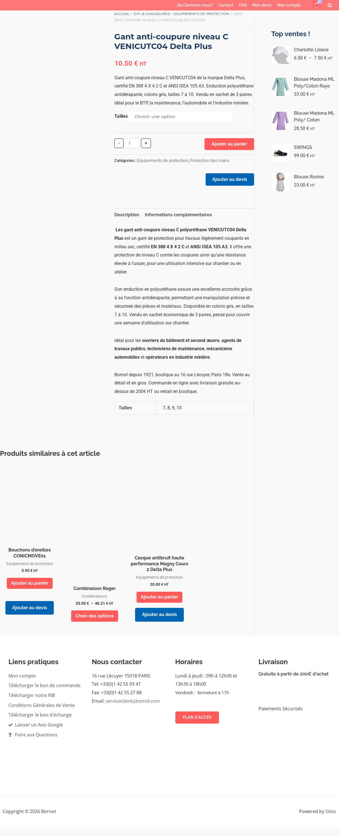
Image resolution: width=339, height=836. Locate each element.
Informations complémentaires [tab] (178, 218)
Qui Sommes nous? (195, 5)
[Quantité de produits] (131, 143)
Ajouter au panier (229, 144)
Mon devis (261, 5)
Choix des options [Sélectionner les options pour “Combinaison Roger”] (94, 623)
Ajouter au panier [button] (29, 587)
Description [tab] (126, 218)
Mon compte (289, 5)
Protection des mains (209, 160)
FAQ (243, 5)
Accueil (122, 14)
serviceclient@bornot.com (133, 710)
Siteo (330, 820)
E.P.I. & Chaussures (152, 14)
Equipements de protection (201, 14)
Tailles (121, 116)
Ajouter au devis (227, 182)
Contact (226, 5)
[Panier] (316, 4)
